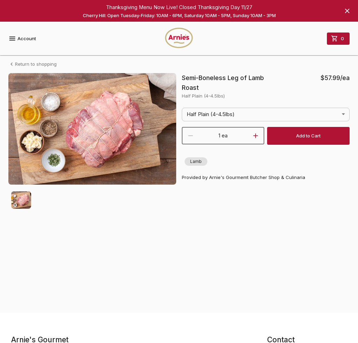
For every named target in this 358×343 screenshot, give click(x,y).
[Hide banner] (347, 11)
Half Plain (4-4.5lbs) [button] (211, 114)
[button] (196, 161)
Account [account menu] (22, 38)
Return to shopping (32, 64)
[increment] (256, 136)
